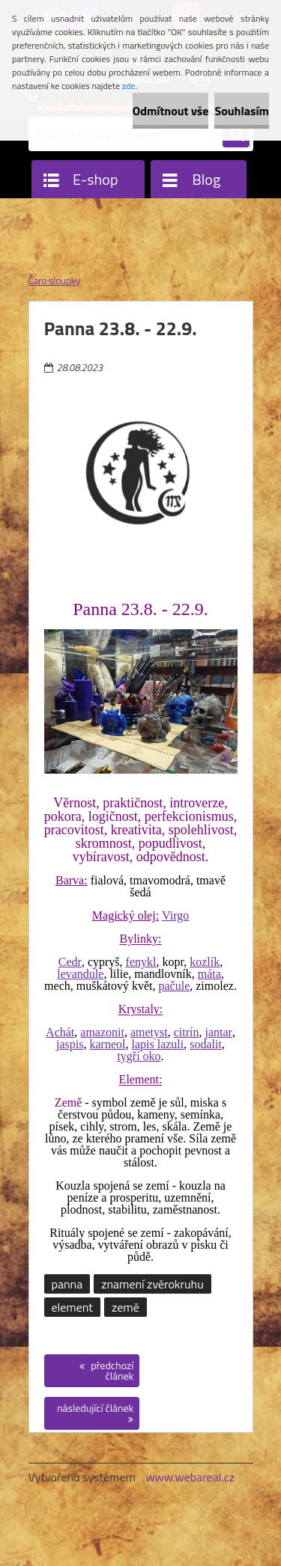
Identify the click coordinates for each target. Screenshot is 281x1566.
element (72, 1307)
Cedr (70, 961)
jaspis (69, 1044)
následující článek (95, 1408)
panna (67, 1284)
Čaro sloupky (54, 280)
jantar (218, 1032)
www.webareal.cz (190, 1477)
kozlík (205, 961)
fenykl (141, 961)
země (125, 1307)
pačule (174, 985)
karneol (108, 1044)
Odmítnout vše (171, 111)
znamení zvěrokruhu (152, 1284)
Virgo (175, 915)
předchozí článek (110, 1370)
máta (209, 973)
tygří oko (138, 1056)
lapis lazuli (158, 1044)
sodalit (206, 1044)
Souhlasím (241, 111)
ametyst (149, 1032)
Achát (60, 1032)
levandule (80, 973)
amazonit (102, 1032)
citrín (186, 1032)
